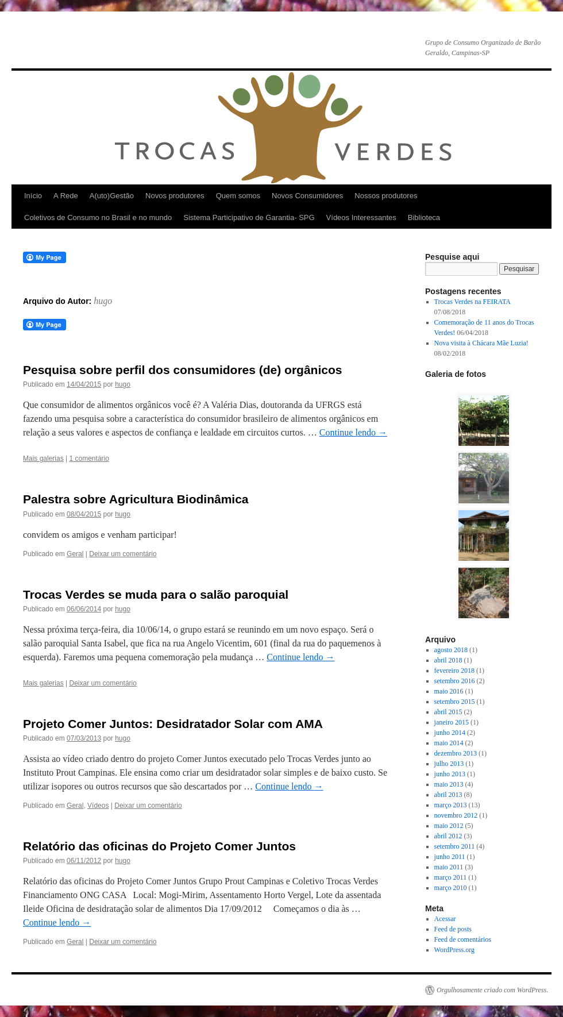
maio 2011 (449, 867)
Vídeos (98, 806)
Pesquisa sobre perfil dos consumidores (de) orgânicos (182, 369)
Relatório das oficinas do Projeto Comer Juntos (159, 846)
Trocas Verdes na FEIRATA (472, 302)
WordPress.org (454, 950)
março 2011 (450, 877)
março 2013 (450, 805)
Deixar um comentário (122, 554)
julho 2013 (449, 764)
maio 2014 (449, 743)
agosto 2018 (451, 650)
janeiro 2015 (451, 722)
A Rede (65, 195)
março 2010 (450, 888)
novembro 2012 (456, 815)
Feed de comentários (462, 939)
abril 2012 (448, 836)
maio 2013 (449, 784)
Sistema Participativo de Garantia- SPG (248, 217)
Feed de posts (453, 929)
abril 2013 (448, 795)
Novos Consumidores (307, 195)
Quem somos (238, 195)
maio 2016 (449, 691)
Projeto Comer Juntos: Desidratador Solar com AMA (173, 723)
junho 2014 (449, 733)
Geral (75, 554)
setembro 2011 (454, 846)
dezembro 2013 (455, 753)
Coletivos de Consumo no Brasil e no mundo (98, 217)
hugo (103, 301)
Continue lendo (353, 432)
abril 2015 (448, 712)
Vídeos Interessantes (361, 217)
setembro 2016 (454, 681)
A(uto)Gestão (112, 195)
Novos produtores (175, 195)
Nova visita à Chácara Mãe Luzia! (481, 343)
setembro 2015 (454, 702)
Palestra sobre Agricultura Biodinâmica (136, 499)
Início (33, 195)
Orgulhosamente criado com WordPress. (492, 990)
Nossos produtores (385, 195)
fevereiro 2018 (454, 671)
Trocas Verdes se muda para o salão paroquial (155, 594)
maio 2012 (449, 826)
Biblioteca (424, 217)
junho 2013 (449, 774)
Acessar (445, 919)
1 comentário (89, 458)
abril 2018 (448, 660)
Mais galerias (43, 458)
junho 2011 (449, 857)
